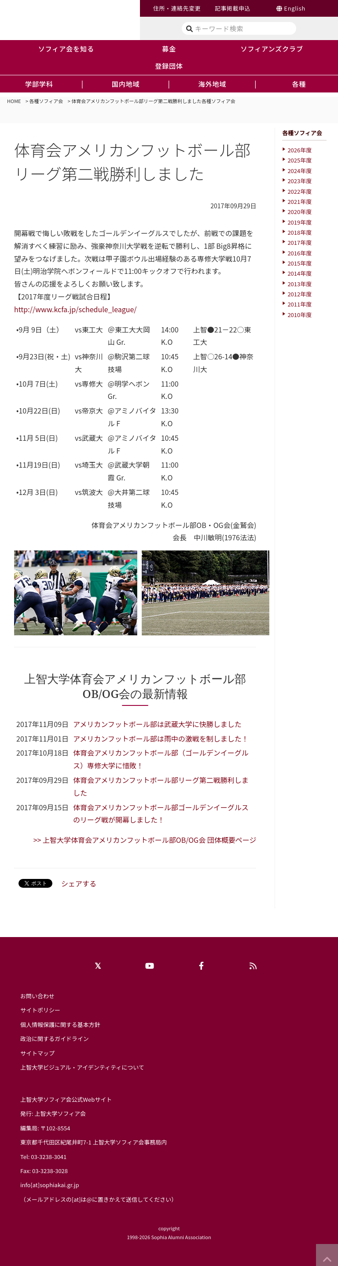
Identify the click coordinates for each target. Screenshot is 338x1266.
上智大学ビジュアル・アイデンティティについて (82, 1067)
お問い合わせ (37, 996)
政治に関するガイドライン (54, 1038)
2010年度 (299, 314)
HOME (14, 100)
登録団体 (169, 65)
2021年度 (299, 201)
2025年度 (299, 160)
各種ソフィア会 (46, 100)
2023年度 (299, 181)
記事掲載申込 (232, 8)
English (294, 8)
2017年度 (299, 242)
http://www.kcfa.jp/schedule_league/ (75, 309)
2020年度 (299, 211)
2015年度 (299, 263)
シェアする (78, 883)
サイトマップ (37, 1053)
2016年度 (299, 253)
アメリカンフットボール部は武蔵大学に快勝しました (157, 724)
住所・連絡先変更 (177, 8)
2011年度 (299, 304)
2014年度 (299, 273)
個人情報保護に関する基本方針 (60, 1024)
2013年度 (299, 284)
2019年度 (299, 222)
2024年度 (299, 170)
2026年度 (299, 150)
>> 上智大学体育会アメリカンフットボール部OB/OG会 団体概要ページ (145, 839)
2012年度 (299, 294)
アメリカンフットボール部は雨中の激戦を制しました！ (161, 738)
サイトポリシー (40, 1010)
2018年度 (299, 232)
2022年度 (299, 191)
